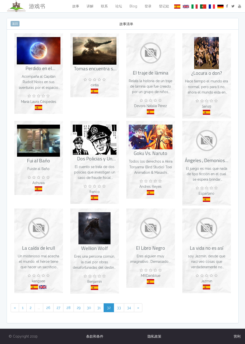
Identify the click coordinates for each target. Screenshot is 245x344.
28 (68, 308)
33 (119, 308)
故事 (75, 6)
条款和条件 (94, 336)
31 (99, 308)
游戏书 (26, 6)
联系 (104, 6)
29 (79, 308)
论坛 (118, 6)
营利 (237, 336)
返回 (15, 23)
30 (89, 308)
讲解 (90, 6)
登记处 (164, 6)
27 (58, 308)
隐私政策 (154, 336)
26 (48, 308)
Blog (133, 6)
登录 (148, 6)
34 (129, 308)
